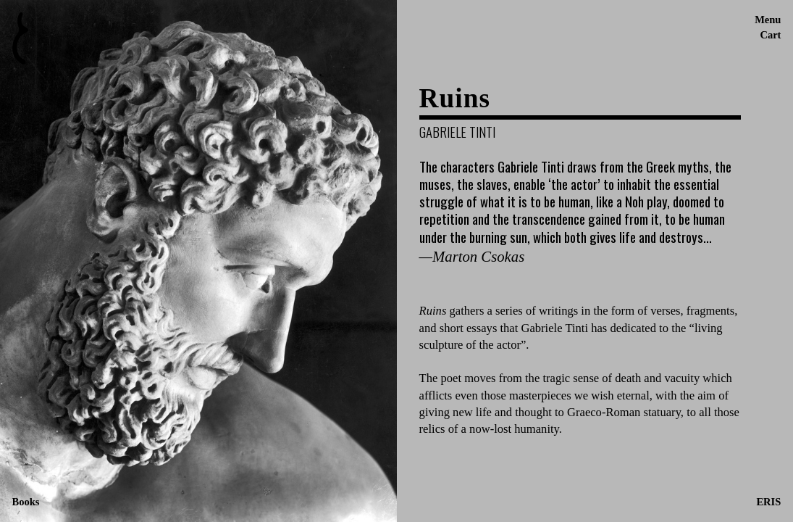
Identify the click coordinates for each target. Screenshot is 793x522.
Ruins (454, 98)
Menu (768, 19)
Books (26, 502)
